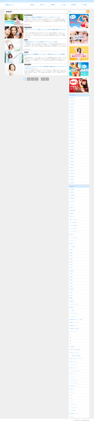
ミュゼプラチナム (73, 404)
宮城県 (71, 258)
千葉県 (71, 264)
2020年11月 (72, 100)
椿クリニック (72, 389)
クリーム (71, 204)
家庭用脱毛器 (72, 210)
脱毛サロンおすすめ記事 (75, 349)
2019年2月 (72, 164)
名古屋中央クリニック (74, 413)
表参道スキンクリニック (75, 322)
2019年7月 (72, 149)
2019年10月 (72, 140)
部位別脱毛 (73, 4)
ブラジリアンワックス (74, 304)
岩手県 (71, 255)
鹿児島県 (71, 301)
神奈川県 (71, 270)
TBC (71, 395)
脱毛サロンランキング (74, 352)
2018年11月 (72, 173)
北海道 (71, 249)
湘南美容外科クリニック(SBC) (76, 319)
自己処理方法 (72, 195)
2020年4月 (72, 122)
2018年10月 (72, 176)
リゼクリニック (73, 240)
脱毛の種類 (72, 198)
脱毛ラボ (71, 234)
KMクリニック (73, 373)
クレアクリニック (27, 64)
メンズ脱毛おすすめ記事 (75, 355)
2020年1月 (72, 131)
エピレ (71, 398)
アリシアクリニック (74, 231)
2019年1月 (72, 167)
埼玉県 (71, 261)
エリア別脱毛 (84, 4)
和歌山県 (71, 289)
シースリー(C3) (73, 228)
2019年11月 (72, 137)
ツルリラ (71, 416)
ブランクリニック (73, 316)
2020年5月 (72, 119)
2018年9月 (72, 179)
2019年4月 (72, 158)
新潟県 (71, 273)
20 (43, 79)
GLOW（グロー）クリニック (76, 358)
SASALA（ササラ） (74, 361)
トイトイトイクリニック (75, 370)
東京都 (71, 267)
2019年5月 (72, 155)
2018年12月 (72, 170)
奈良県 (71, 286)
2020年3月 (72, 125)
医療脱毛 (53, 4)
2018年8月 (72, 182)
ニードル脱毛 (72, 410)
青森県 (71, 252)
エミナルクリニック (74, 407)
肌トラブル (72, 201)
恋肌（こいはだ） (73, 219)
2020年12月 (72, 97)
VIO (70, 340)
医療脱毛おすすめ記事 (74, 328)
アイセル (71, 392)
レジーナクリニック (28, 27)
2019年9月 (72, 143)
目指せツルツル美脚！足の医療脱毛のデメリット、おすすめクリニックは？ (42, 17)
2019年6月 (72, 152)
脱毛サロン (42, 4)
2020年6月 (72, 116)
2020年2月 (72, 128)
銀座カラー (72, 243)
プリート (71, 401)
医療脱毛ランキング (74, 325)
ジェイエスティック (74, 380)
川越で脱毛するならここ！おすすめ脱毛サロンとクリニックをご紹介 (40, 41)
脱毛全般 (32, 4)
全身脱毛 (71, 213)
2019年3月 (72, 161)
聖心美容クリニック (74, 386)
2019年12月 (72, 134)
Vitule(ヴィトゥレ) (73, 367)
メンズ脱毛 (63, 4)
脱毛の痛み (72, 346)
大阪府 (71, 283)
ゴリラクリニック (73, 331)
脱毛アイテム (72, 207)
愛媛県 (71, 298)
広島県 (71, 292)
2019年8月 (72, 146)
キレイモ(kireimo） (74, 222)
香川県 (71, 295)
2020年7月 (72, 113)
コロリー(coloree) (73, 225)
